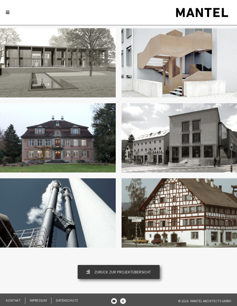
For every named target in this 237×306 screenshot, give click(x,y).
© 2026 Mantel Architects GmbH (204, 301)
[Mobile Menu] (8, 12)
